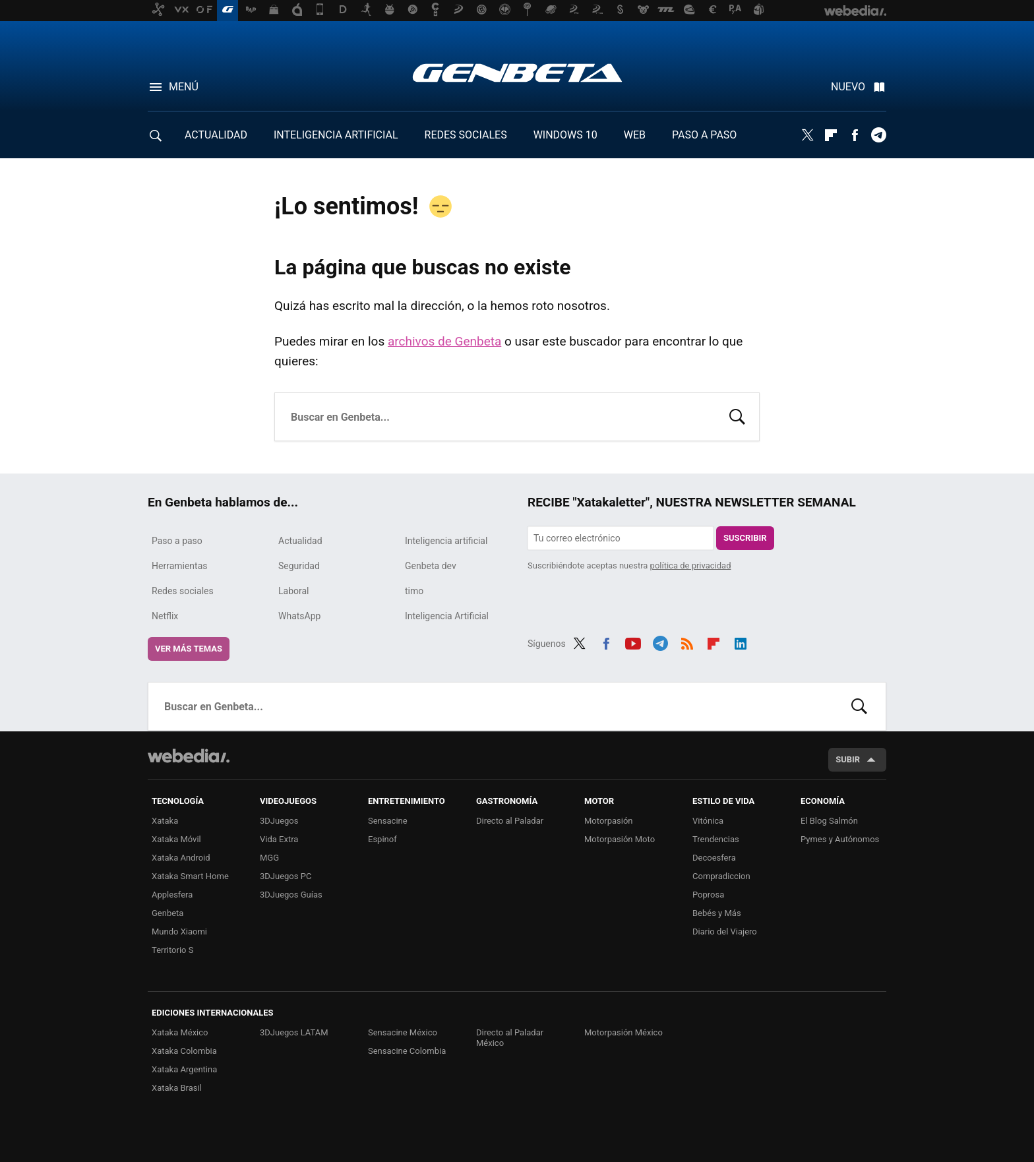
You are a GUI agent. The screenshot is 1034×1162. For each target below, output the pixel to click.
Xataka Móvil (176, 839)
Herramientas (180, 566)
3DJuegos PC (285, 876)
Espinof (382, 839)
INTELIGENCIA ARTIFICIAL (336, 135)
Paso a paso (177, 540)
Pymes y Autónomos (840, 839)
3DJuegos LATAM (294, 1032)
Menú (183, 86)
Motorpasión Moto (619, 839)
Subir (848, 759)
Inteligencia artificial (446, 540)
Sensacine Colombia (407, 1051)
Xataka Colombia (184, 1051)
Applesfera (172, 895)
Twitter (807, 135)
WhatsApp (299, 616)
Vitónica (707, 821)
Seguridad (299, 566)
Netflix (165, 616)
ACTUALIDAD (216, 135)
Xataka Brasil (177, 1088)
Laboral (293, 591)
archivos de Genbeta (444, 341)
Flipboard (831, 135)
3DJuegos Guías (291, 895)
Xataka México (180, 1032)
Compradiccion (721, 876)
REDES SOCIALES (466, 135)
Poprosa (708, 895)
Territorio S (172, 950)
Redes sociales (183, 591)
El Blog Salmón (829, 821)
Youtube (633, 641)
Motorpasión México (623, 1032)
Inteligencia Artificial (447, 616)
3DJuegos (279, 821)
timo (414, 591)
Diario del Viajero (724, 931)
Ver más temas (188, 649)
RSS (687, 641)
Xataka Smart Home (190, 876)
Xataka (165, 821)
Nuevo (848, 86)
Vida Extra (279, 839)
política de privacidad (690, 565)
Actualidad (300, 540)
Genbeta (517, 72)
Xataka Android (181, 858)
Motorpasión (608, 821)
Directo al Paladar (509, 821)
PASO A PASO (704, 135)
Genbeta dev (430, 566)
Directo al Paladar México (509, 1037)
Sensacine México (402, 1032)
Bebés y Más (716, 913)
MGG (269, 858)
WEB (635, 135)
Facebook (855, 135)
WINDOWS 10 (565, 135)
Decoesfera (714, 858)
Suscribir (745, 538)
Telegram (878, 135)
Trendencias (715, 839)
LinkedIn (740, 641)
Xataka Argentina (184, 1069)
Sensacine (388, 821)
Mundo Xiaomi (179, 931)
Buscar (737, 415)
